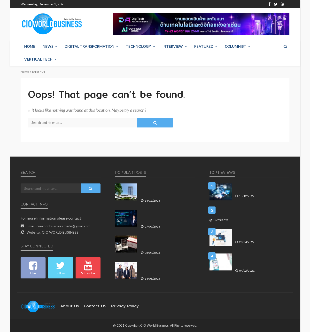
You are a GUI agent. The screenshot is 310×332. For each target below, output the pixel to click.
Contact (107, 4)
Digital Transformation (89, 46)
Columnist (235, 46)
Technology (138, 46)
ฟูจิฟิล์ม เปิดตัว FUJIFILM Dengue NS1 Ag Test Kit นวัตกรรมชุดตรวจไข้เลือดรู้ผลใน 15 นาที (166, 242)
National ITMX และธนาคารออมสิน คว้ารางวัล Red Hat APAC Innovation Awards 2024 (167, 268)
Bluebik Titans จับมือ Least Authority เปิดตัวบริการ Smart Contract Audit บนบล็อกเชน (167, 216)
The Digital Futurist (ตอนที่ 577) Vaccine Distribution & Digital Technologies (261, 258)
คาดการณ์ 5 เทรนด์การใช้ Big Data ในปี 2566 (261, 188)
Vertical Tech (38, 59)
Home (74, 4)
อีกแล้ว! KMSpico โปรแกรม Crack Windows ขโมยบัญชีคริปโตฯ (248, 212)
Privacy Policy (118, 306)
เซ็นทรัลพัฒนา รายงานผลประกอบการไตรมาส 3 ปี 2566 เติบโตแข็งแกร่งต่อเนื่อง (166, 190)
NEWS (48, 46)
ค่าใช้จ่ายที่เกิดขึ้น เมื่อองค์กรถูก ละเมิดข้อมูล (261, 234)
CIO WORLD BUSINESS (60, 232)
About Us (90, 4)
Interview (173, 46)
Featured (203, 46)
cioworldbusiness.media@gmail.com (63, 226)
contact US (91, 306)
